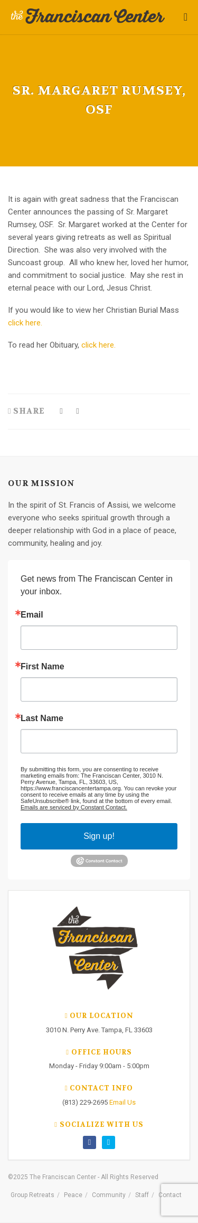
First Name (42, 666)
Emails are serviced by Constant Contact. (74, 807)
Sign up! (99, 836)
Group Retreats (32, 1195)
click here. (25, 323)
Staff (142, 1195)
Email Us (122, 1102)
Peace (73, 1195)
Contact (170, 1195)
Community (109, 1195)
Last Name (42, 718)
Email (32, 615)
